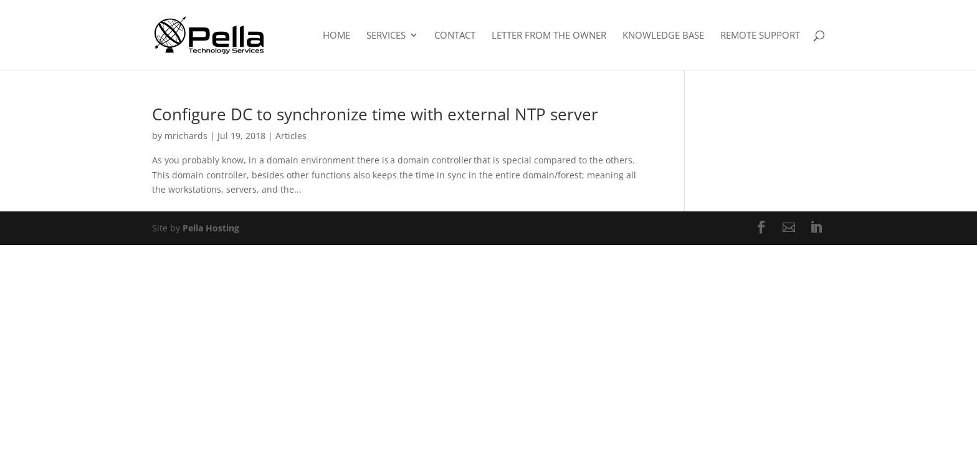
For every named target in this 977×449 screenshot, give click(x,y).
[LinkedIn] (816, 228)
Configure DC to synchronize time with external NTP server (377, 114)
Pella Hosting (211, 228)
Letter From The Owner (549, 36)
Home (336, 36)
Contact (454, 36)
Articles (291, 136)
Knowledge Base (663, 36)
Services (386, 36)
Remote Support (760, 36)
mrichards (185, 136)
